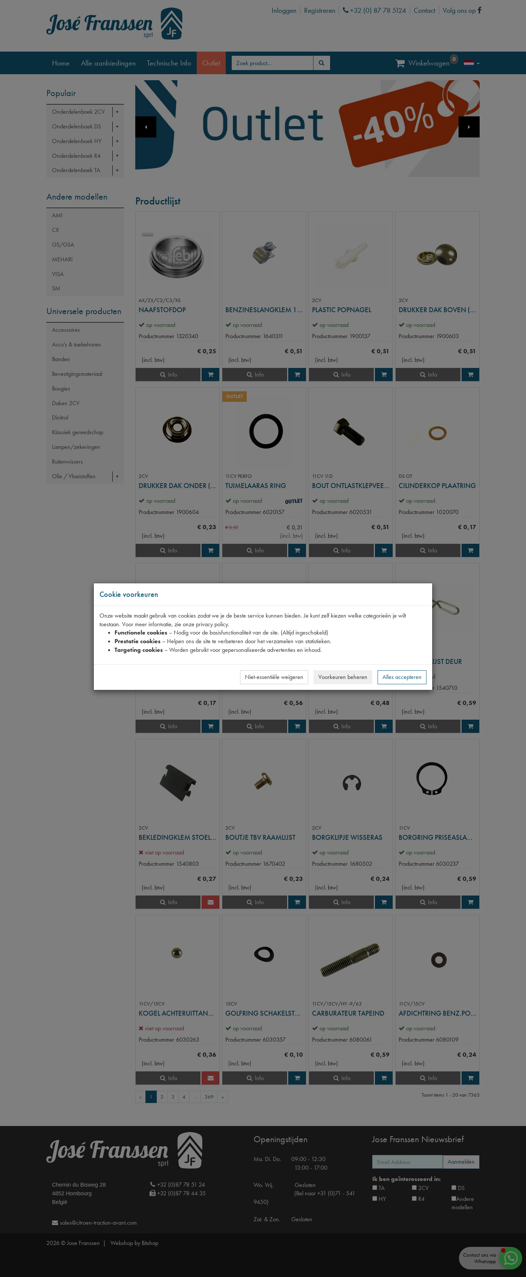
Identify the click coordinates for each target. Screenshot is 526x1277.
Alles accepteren (402, 677)
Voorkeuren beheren (342, 677)
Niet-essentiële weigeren (274, 677)
